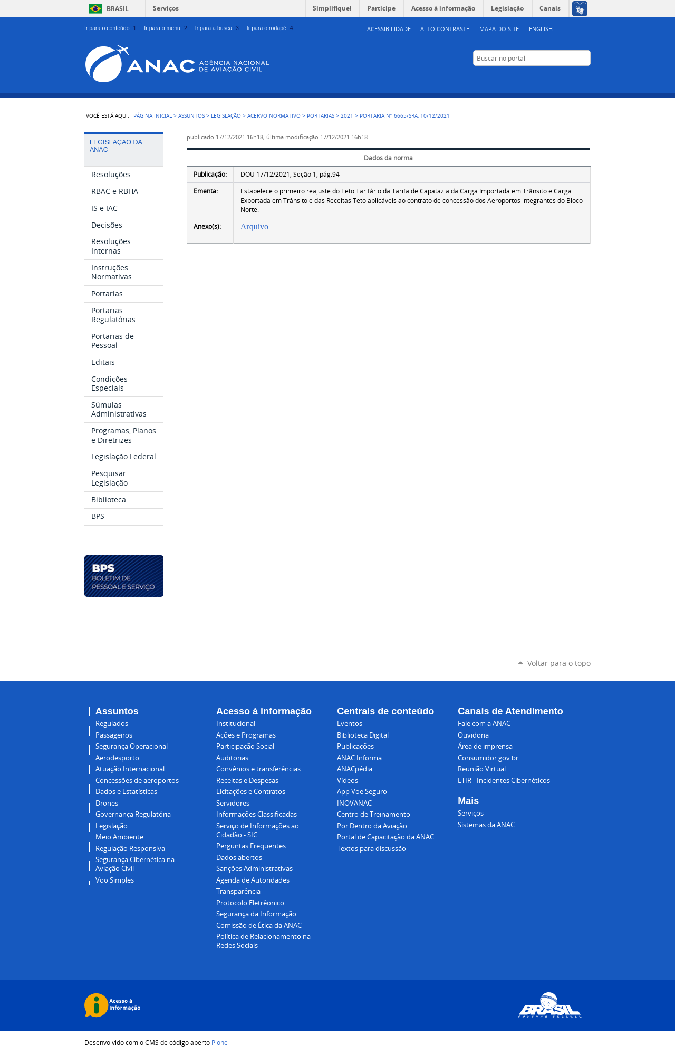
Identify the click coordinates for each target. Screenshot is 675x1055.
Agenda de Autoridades (253, 880)
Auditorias (232, 757)
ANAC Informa (359, 757)
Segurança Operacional (131, 746)
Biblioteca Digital (363, 735)
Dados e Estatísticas (126, 791)
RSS (585, 78)
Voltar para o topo (559, 663)
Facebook (546, 78)
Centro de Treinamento (373, 814)
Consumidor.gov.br (488, 757)
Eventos (349, 723)
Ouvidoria (473, 735)
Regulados (111, 723)
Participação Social (245, 746)
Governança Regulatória (133, 814)
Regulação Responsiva (130, 848)
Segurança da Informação (256, 913)
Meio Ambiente (119, 837)
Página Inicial (152, 115)
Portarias (320, 115)
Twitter (572, 78)
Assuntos (191, 115)
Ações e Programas (246, 735)
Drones (106, 803)
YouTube (532, 78)
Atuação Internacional (130, 768)
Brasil (118, 8)
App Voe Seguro (362, 791)
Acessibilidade (389, 29)
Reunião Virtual (482, 768)
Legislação (226, 115)
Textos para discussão (371, 848)
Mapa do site (499, 29)
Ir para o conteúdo (111, 28)
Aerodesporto (117, 757)
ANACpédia (354, 768)
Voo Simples (114, 880)
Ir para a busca (218, 28)
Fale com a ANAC (484, 723)
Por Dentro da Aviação (372, 825)
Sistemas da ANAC (486, 824)
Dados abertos (239, 857)
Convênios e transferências (258, 768)
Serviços (166, 8)
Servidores (232, 803)
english (541, 29)
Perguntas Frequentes (251, 845)
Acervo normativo (274, 115)
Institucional (235, 723)
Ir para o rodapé (271, 28)
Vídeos (347, 780)
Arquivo (254, 226)
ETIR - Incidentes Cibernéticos (504, 780)
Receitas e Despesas (247, 780)
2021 (347, 115)
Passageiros (113, 735)
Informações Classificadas (256, 814)
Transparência (238, 891)
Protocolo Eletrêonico (250, 902)
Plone (219, 1042)
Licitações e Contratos (250, 791)
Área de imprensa (485, 746)
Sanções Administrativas (254, 868)
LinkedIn (559, 78)
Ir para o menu (166, 28)
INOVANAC (354, 803)
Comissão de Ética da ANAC (259, 925)
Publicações (355, 746)
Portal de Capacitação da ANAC (385, 837)
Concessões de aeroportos (137, 780)
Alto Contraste (444, 29)
